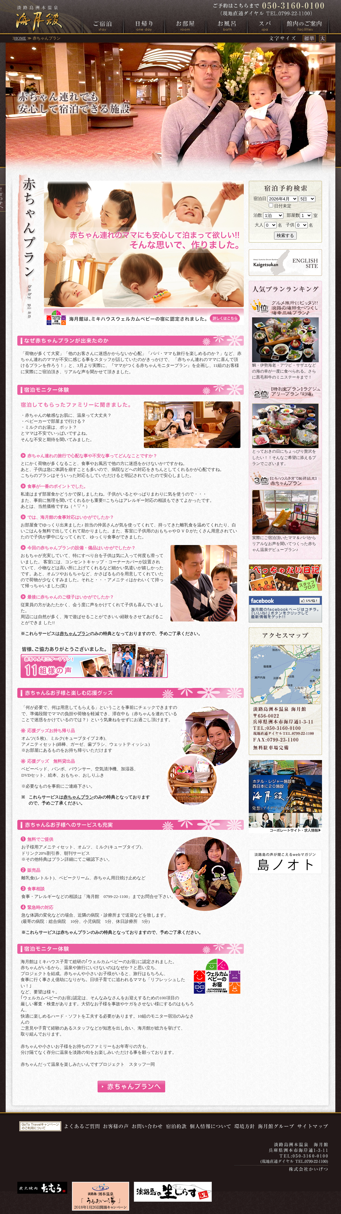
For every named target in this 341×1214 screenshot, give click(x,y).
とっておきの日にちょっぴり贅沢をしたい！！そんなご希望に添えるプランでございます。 (284, 457)
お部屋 (185, 25)
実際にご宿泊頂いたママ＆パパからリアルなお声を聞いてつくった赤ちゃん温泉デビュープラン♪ (284, 543)
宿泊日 (259, 198)
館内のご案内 (305, 25)
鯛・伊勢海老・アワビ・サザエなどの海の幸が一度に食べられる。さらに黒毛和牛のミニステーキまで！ (284, 371)
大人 (259, 224)
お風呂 (226, 25)
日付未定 (280, 205)
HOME (20, 38)
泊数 (257, 215)
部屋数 (293, 215)
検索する (285, 235)
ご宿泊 (102, 25)
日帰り (144, 25)
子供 (290, 224)
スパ (264, 25)
